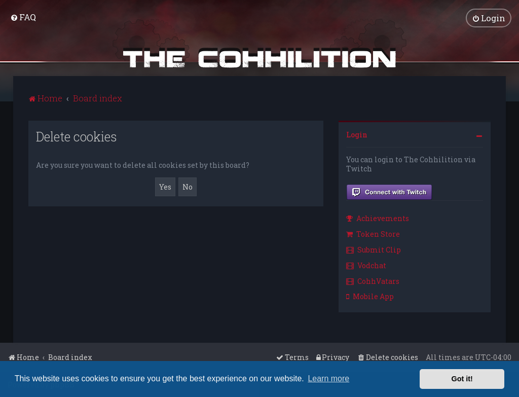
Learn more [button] (328, 378)
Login (356, 134)
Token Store (373, 234)
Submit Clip (373, 249)
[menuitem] (23, 17)
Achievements (377, 218)
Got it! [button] (462, 379)
